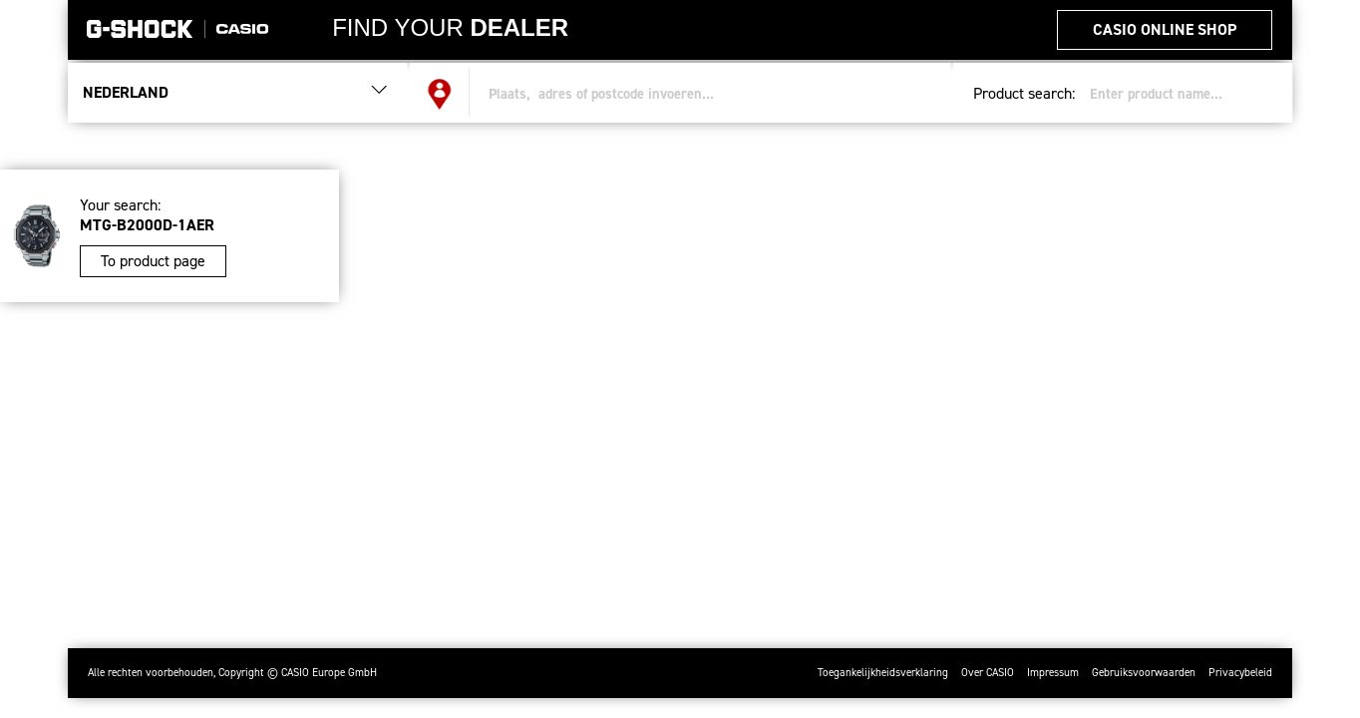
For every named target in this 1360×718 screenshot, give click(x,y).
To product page (153, 260)
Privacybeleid (1240, 672)
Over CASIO (987, 672)
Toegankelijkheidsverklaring (883, 672)
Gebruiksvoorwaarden (1143, 672)
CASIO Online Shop (1164, 29)
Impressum (1053, 672)
